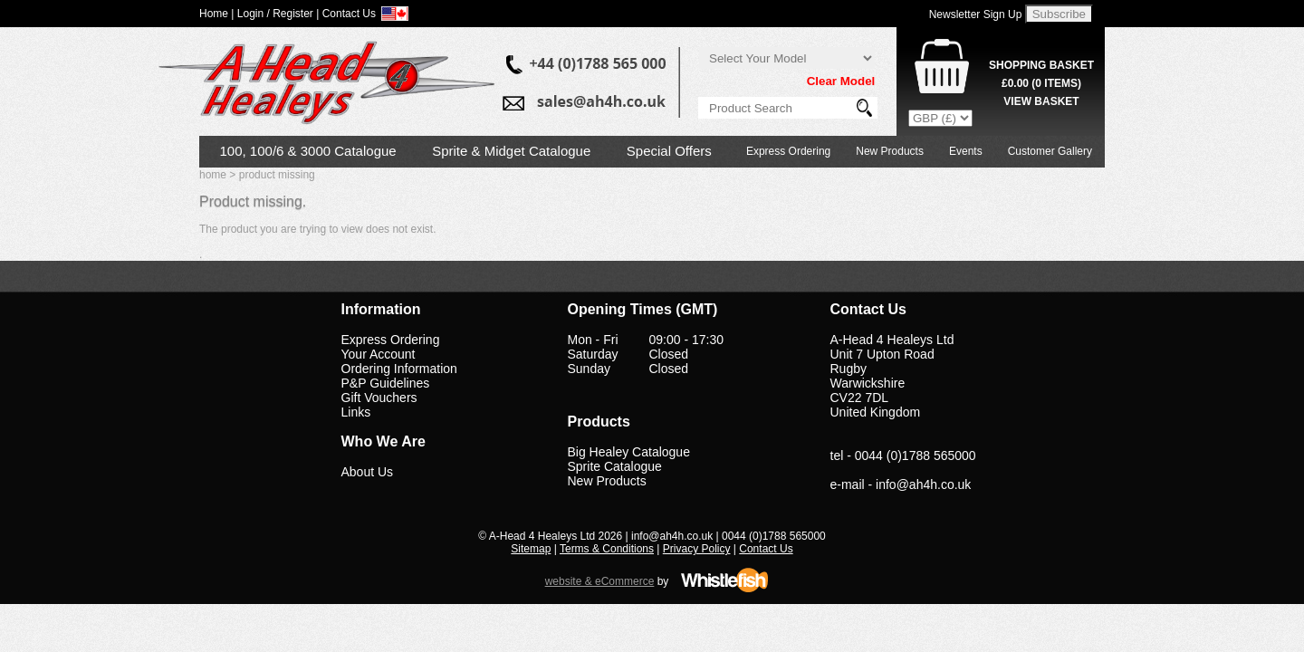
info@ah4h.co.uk (923, 484)
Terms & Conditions (607, 548)
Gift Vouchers (379, 397)
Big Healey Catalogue (629, 452)
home (212, 174)
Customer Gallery (1050, 151)
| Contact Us (346, 13)
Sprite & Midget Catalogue (511, 150)
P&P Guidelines (385, 383)
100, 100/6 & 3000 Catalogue (308, 150)
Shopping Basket (1041, 65)
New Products (890, 151)
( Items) (1041, 83)
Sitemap (531, 548)
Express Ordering (788, 151)
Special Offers (669, 150)
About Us (367, 472)
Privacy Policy (697, 548)
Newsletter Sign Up (975, 14)
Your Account (378, 354)
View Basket (1041, 101)
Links (356, 412)
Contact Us (765, 548)
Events (966, 151)
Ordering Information (399, 368)
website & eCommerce (600, 581)
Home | (216, 13)
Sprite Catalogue (615, 466)
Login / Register (275, 13)
